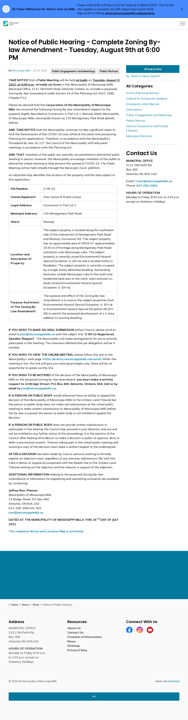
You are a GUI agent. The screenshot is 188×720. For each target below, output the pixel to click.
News (71, 641)
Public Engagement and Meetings (73, 71)
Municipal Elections (139, 136)
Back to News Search (145, 76)
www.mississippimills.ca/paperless (130, 13)
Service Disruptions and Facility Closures (147, 128)
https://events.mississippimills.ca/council (72, 359)
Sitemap (73, 646)
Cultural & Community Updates (146, 98)
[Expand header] (182, 23)
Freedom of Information (84, 637)
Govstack (173, 681)
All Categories (139, 86)
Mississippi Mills (21, 70)
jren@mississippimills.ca (37, 334)
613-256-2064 (146, 185)
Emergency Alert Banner (142, 104)
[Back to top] (94, 696)
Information (134, 109)
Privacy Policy (77, 650)
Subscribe (152, 69)
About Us (74, 628)
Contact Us (75, 632)
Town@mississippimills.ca (153, 181)
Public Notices (109, 71)
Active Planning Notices (142, 93)
